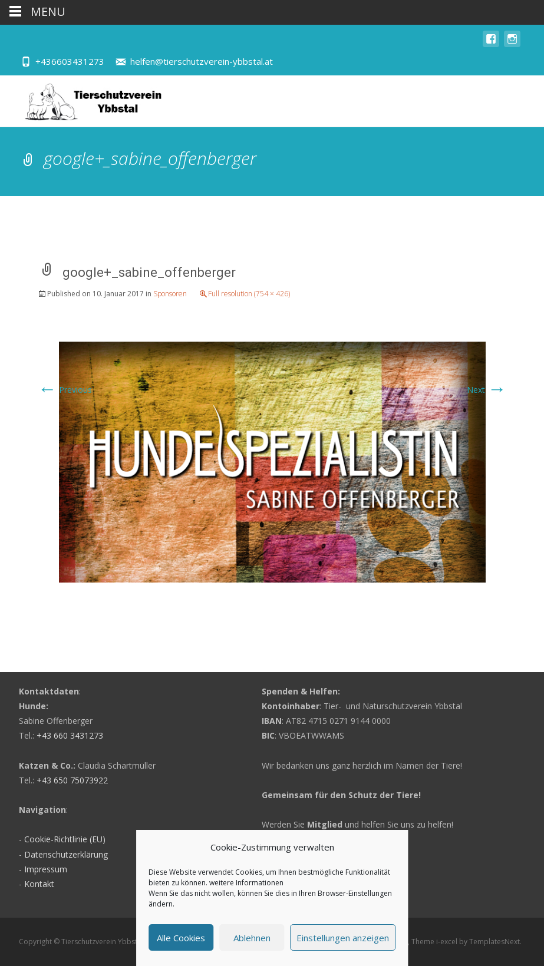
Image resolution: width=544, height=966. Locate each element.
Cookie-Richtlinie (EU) (64, 839)
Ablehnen (252, 938)
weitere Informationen (246, 883)
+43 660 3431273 (70, 735)
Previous (65, 389)
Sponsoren (170, 294)
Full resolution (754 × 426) (249, 294)
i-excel (447, 942)
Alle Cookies (181, 938)
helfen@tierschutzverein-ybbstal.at (201, 61)
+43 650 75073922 (72, 780)
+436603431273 (69, 61)
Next (486, 389)
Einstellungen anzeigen (342, 938)
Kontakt (39, 883)
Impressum (45, 869)
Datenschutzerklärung (66, 854)
